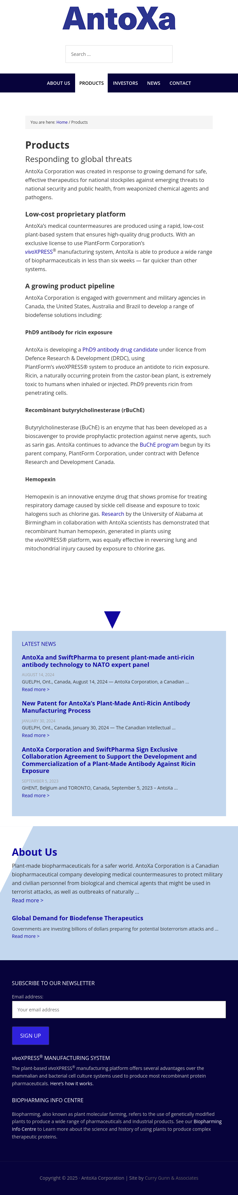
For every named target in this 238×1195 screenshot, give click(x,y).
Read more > (36, 689)
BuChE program (159, 444)
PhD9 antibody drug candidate (120, 349)
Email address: (28, 996)
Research (112, 514)
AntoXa (119, 23)
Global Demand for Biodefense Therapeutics (77, 918)
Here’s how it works (71, 1083)
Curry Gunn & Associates (171, 1178)
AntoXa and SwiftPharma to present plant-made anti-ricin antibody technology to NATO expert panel (108, 661)
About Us (34, 852)
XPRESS (39, 251)
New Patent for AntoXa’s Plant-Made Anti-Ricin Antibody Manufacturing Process (106, 706)
